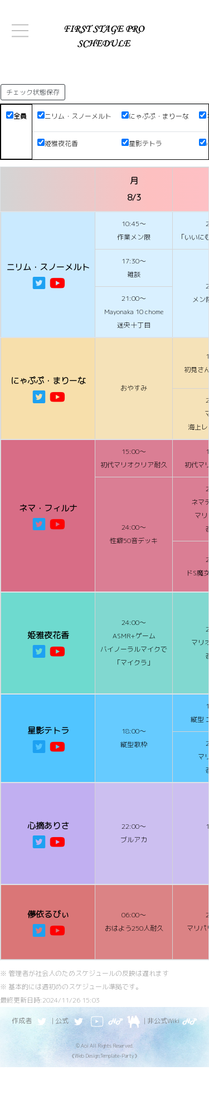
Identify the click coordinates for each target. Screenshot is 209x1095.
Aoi (85, 1045)
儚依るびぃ (48, 914)
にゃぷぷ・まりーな (155, 116)
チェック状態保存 (33, 92)
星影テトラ (141, 143)
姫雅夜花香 (57, 143)
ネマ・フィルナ (48, 508)
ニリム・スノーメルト (74, 116)
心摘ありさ (48, 826)
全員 (16, 116)
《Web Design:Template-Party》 (104, 1055)
